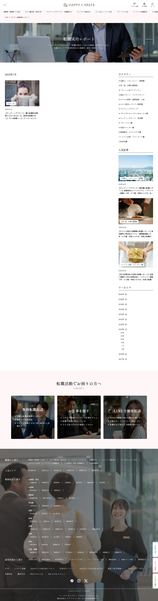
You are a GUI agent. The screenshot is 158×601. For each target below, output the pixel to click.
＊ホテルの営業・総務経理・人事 (131, 99)
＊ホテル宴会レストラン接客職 (130, 104)
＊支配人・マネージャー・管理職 (131, 81)
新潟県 (57, 506)
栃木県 (33, 490)
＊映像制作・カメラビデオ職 (129, 132)
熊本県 (45, 552)
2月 (122, 349)
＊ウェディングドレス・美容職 (130, 118)
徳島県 (45, 544)
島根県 (79, 537)
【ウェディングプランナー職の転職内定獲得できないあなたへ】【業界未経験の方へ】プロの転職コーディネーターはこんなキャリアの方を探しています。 (21, 116)
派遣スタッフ (127, 559)
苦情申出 (9, 574)
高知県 (68, 544)
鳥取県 (68, 537)
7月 (122, 345)
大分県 (69, 552)
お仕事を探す (155, 549)
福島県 (90, 482)
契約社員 (46, 559)
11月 (122, 336)
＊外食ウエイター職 (126, 127)
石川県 (33, 513)
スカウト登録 (20, 568)
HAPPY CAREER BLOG (91, 568)
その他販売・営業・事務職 (74, 463)
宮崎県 (106, 552)
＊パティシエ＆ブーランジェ (129, 90)
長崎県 (57, 552)
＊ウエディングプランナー (128, 108)
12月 (122, 332)
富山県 (56, 513)
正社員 (32, 559)
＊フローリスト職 (125, 123)
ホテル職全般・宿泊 (33, 12)
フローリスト (122, 12)
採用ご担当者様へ (115, 568)
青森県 (68, 482)
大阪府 (45, 470)
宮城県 (45, 482)
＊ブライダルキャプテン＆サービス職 (133, 113)
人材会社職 (122, 141)
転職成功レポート (67, 568)
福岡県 (95, 470)
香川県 (33, 544)
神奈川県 (47, 498)
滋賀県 (71, 529)
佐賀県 (80, 552)
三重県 (46, 521)
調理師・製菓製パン (12, 12)
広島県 (33, 537)
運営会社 (21, 574)
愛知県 (57, 470)
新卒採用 (59, 559)
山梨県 (33, 506)
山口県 (57, 537)
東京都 (32, 470)
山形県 (102, 482)
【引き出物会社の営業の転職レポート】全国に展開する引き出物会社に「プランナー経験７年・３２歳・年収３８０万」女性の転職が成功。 (135, 277)
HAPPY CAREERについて (43, 568)
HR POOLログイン (56, 574)
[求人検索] (144, 5)
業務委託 (142, 559)
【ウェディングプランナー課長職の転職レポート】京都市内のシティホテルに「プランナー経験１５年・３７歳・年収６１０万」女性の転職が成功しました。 (135, 190)
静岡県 (69, 521)
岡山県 (45, 537)
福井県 (45, 513)
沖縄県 (118, 552)
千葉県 (60, 498)
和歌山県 (96, 529)
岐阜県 (58, 521)
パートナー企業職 (140, 12)
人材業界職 (94, 463)
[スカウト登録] (134, 5)
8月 (122, 342)
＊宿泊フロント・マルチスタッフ (131, 95)
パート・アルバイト (95, 559)
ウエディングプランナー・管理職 (59, 12)
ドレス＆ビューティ (103, 12)
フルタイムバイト (75, 559)
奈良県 (83, 529)
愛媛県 (56, 544)
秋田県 (57, 482)
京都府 (83, 470)
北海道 (33, 482)
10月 (122, 339)
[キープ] (152, 5)
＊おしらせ (11, 103)
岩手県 (79, 482)
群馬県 (45, 490)
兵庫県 (70, 470)
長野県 (45, 506)
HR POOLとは (36, 574)
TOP (7, 568)
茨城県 (57, 490)
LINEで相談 (155, 581)
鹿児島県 (93, 552)
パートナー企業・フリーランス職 (131, 137)
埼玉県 (72, 498)
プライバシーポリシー (137, 568)
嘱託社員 (112, 559)
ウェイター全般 (83, 12)
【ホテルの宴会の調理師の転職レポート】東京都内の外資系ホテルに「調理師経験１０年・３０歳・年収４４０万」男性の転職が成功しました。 (135, 234)
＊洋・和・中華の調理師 (128, 85)
